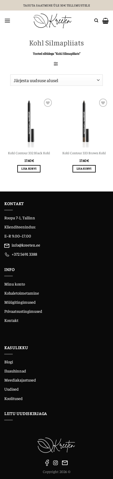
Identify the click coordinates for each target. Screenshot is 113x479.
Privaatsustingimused (23, 311)
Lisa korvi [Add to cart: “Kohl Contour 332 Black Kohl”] (29, 168)
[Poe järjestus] (56, 80)
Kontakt (11, 320)
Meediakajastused (20, 379)
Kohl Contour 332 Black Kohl (29, 153)
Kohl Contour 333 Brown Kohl (84, 153)
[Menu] (7, 20)
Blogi (8, 361)
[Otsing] (96, 20)
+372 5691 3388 (24, 254)
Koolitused (13, 398)
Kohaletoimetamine (21, 292)
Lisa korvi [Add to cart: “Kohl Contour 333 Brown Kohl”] (84, 168)
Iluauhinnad (15, 370)
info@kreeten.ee (26, 244)
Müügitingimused (20, 302)
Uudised (11, 388)
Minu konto (14, 283)
